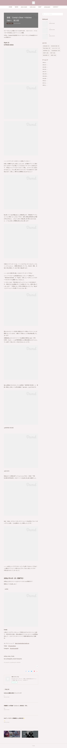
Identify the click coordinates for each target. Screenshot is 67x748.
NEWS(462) (18, 662)
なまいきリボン (56, 48)
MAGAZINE (46, 55)
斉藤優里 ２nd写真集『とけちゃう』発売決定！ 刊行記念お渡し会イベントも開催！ (22, 705)
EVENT (45, 52)
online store (33, 7)
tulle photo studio (55, 45)
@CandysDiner (12, 646)
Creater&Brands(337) (13, 662)
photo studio (24, 7)
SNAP (39, 7)
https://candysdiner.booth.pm (22, 643)
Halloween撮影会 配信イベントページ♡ (13, 693)
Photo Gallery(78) (6, 662)
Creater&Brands (55, 50)
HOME (10, 7)
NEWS (16, 7)
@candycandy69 (14, 648)
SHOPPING (46, 50)
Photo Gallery (9, 23)
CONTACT (55, 7)
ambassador (47, 7)
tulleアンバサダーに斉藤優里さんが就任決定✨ (14, 718)
